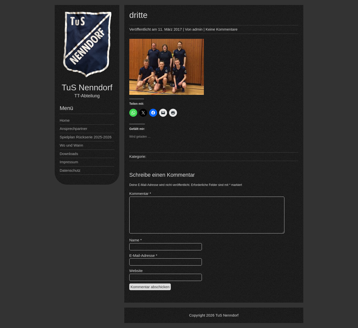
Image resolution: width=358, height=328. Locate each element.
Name (135, 240)
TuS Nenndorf (87, 87)
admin (197, 29)
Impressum (69, 162)
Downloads (69, 154)
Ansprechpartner (73, 128)
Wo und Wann (71, 145)
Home (65, 120)
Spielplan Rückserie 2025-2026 (85, 137)
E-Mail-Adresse (143, 255)
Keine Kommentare (221, 29)
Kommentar (140, 193)
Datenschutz (70, 170)
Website (136, 271)
